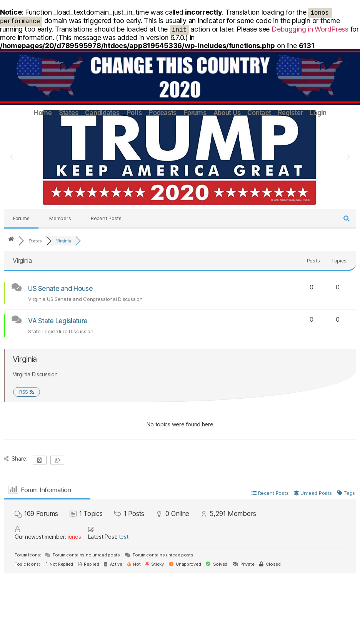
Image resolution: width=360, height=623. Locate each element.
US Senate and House (60, 288)
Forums (194, 113)
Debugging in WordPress (310, 29)
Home (42, 113)
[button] (11, 157)
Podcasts (162, 113)
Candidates (102, 113)
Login (318, 113)
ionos (74, 536)
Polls (134, 113)
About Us (227, 113)
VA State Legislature (57, 321)
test (123, 536)
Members (60, 218)
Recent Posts (106, 218)
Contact (259, 113)
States (68, 113)
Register (290, 113)
